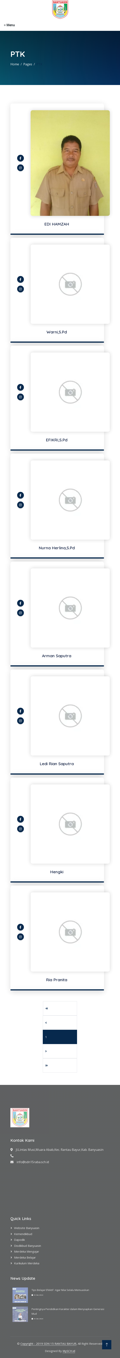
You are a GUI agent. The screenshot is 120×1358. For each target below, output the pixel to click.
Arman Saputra (56, 655)
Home (14, 64)
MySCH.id (69, 1351)
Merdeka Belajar (25, 1257)
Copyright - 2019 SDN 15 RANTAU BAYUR (48, 1343)
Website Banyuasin (26, 1228)
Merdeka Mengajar (26, 1251)
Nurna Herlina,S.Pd (57, 547)
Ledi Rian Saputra (57, 763)
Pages (27, 64)
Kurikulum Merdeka (26, 1263)
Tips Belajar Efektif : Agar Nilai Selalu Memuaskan (60, 1290)
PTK (39, 64)
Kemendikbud (23, 1234)
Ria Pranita (56, 979)
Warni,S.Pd (57, 331)
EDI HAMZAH (56, 223)
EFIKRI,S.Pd (56, 439)
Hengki (56, 871)
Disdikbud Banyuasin (27, 1246)
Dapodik (19, 1240)
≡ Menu (9, 25)
